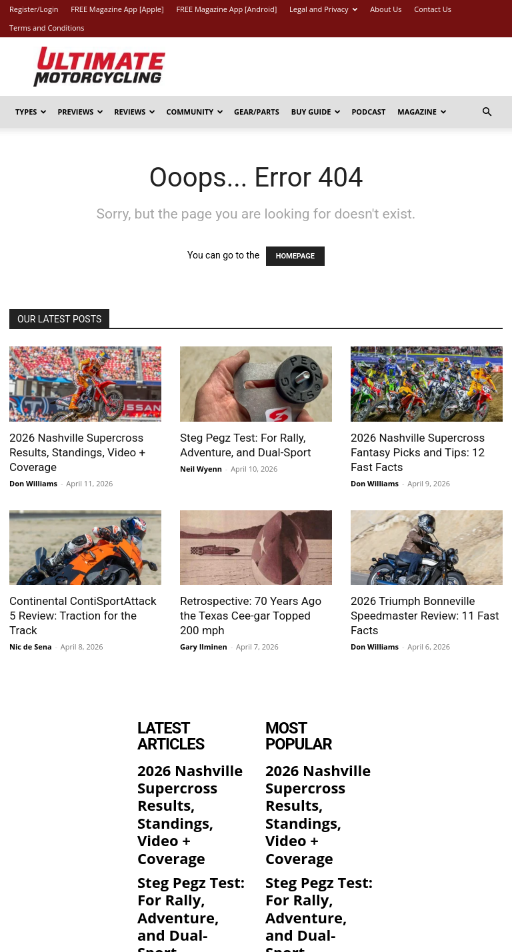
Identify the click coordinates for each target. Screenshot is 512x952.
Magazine (422, 112)
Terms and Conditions (47, 28)
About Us (385, 9)
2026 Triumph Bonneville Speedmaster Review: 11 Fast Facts (425, 615)
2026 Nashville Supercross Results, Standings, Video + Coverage (77, 452)
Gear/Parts (256, 112)
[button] (487, 112)
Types (31, 112)
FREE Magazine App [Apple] (117, 9)
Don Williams (33, 483)
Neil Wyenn (201, 469)
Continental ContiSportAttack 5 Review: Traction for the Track (83, 615)
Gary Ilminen (203, 647)
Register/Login (33, 9)
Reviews (134, 112)
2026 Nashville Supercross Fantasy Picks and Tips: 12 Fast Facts (418, 452)
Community (194, 112)
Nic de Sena (30, 647)
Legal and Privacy (323, 9)
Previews (80, 112)
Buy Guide (316, 112)
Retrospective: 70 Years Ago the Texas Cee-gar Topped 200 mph (250, 615)
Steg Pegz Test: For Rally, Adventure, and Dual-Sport (186, 819)
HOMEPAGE (295, 256)
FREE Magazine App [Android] (226, 9)
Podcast (368, 112)
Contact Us (432, 9)
